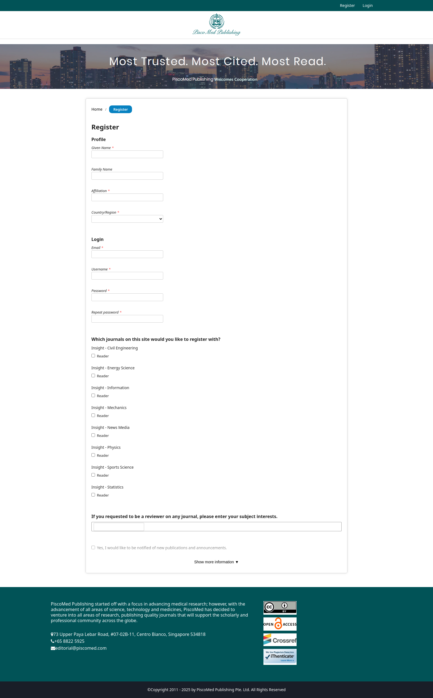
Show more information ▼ (216, 562)
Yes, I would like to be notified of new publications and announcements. (159, 547)
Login (368, 5)
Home (96, 109)
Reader (100, 356)
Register (347, 5)
